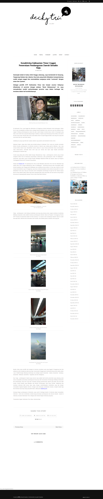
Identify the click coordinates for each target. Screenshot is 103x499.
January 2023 (73, 241)
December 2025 (73, 206)
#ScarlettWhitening (81, 135)
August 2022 (73, 246)
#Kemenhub (73, 129)
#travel (81, 142)
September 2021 (73, 265)
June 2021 (72, 273)
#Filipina (83, 122)
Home (35, 54)
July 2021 (72, 270)
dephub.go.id (44, 388)
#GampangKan (73, 124)
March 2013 (72, 316)
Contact (67, 54)
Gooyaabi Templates (39, 497)
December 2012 (73, 318)
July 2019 (72, 308)
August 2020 (73, 286)
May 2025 (72, 214)
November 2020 (73, 284)
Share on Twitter (40, 415)
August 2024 (73, 227)
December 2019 (73, 294)
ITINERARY (47, 54)
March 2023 (73, 235)
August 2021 (73, 268)
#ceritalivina (80, 118)
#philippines (81, 133)
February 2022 (73, 257)
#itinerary (80, 124)
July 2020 (72, 289)
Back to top (86, 497)
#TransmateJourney (75, 142)
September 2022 (73, 244)
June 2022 (72, 249)
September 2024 (73, 225)
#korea (78, 129)
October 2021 (73, 262)
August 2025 (73, 211)
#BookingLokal (74, 118)
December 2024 (73, 222)
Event (60, 54)
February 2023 (73, 238)
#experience (77, 120)
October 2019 (73, 300)
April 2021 (72, 278)
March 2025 (73, 217)
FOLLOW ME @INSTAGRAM (6, 488)
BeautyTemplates (24, 497)
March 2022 (73, 254)
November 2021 (73, 260)
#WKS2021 (79, 144)
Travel (41, 54)
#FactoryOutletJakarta (75, 122)
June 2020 (72, 292)
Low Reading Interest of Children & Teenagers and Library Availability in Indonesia (78, 169)
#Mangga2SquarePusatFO (80, 131)
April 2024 (72, 230)
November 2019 (73, 297)
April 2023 (72, 233)
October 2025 (73, 209)
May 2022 (72, 252)
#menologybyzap (74, 133)
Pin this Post (52, 415)
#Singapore (73, 138)
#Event (72, 120)
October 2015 (73, 310)
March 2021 (72, 281)
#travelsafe (73, 144)
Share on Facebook (26, 415)
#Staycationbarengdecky (75, 140)
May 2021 (72, 276)
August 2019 (73, 305)
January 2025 (73, 219)
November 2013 (73, 313)
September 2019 (73, 302)
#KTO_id (83, 129)
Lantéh (55, 54)
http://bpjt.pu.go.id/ (39, 207)
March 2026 (73, 203)
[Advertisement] (51, 43)
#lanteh (40, 419)
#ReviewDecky (73, 135)
